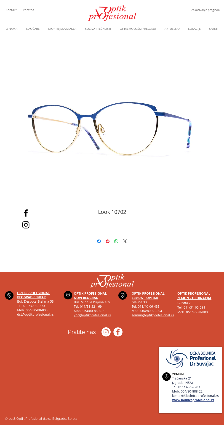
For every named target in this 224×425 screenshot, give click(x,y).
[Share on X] (125, 241)
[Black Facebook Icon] (26, 213)
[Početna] (31, 9)
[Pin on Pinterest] (107, 241)
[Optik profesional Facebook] (118, 331)
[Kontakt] (14, 9)
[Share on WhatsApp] (116, 241)
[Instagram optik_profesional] (106, 331)
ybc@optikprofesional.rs (92, 315)
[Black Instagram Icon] (26, 225)
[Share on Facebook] (99, 241)
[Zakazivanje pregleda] (205, 9)
